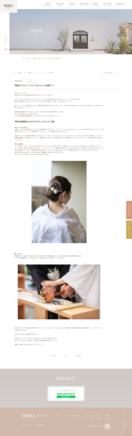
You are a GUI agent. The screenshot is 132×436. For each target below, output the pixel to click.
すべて (20, 73)
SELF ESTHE (107, 4)
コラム (40, 73)
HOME (58, 415)
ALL (66, 356)
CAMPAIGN (120, 4)
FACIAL (72, 4)
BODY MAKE (84, 4)
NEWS (29, 58)
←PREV (53, 356)
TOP (23, 58)
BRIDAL (96, 4)
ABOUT (48, 4)
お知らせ (30, 73)
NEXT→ (79, 356)
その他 (50, 73)
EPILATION (60, 4)
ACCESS (99, 418)
